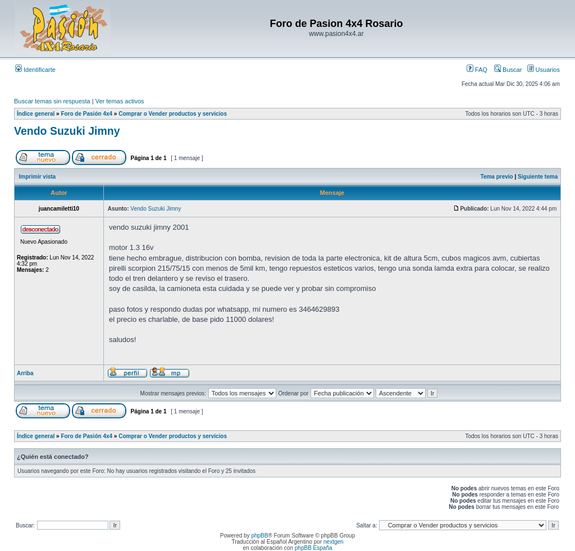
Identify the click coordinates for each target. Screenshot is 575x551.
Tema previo (497, 177)
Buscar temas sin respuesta (52, 101)
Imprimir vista (37, 177)
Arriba (25, 373)
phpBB (259, 535)
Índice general (35, 114)
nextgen (333, 542)
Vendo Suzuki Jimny (67, 131)
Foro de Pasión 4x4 (86, 114)
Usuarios (543, 69)
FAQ (477, 69)
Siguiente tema (538, 177)
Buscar (508, 69)
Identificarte (35, 69)
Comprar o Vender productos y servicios (172, 114)
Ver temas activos (119, 101)
